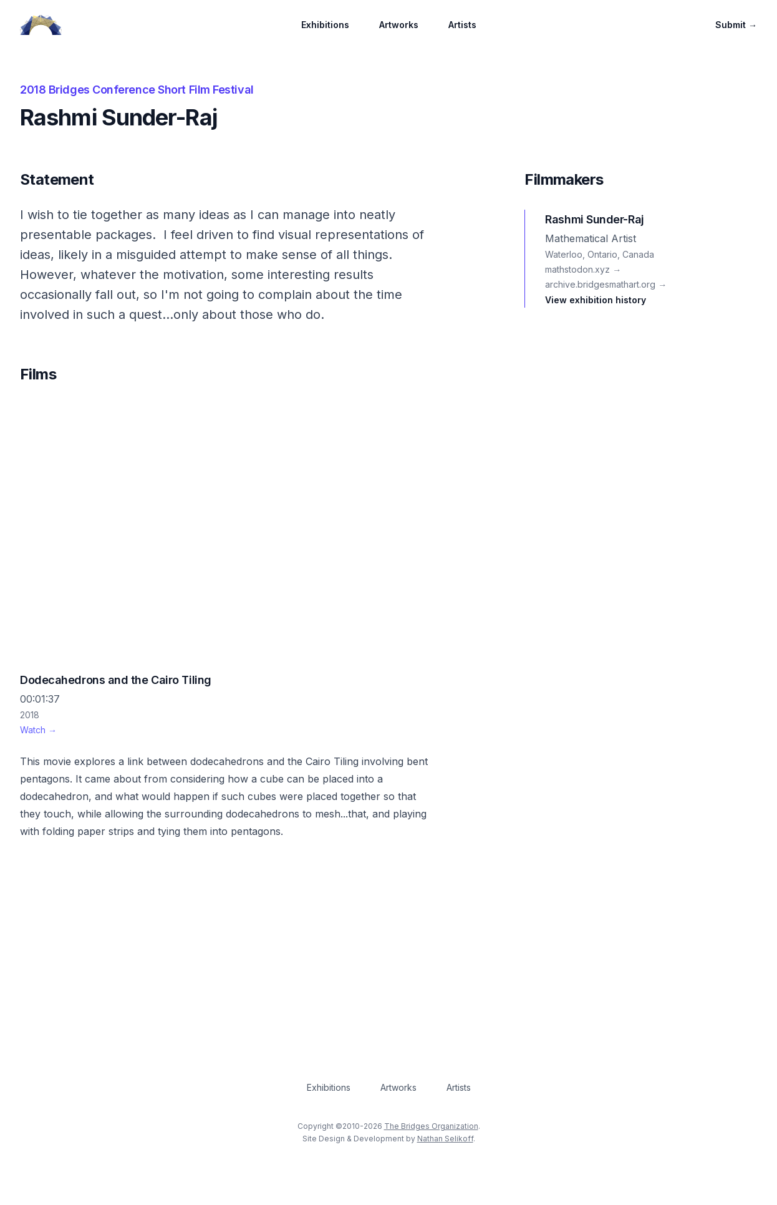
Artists (462, 24)
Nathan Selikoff (445, 1138)
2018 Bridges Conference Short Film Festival (137, 89)
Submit (736, 24)
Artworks (398, 24)
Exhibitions (325, 24)
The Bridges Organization (431, 1126)
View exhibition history (595, 300)
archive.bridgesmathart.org (606, 284)
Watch (38, 729)
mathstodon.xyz (583, 269)
